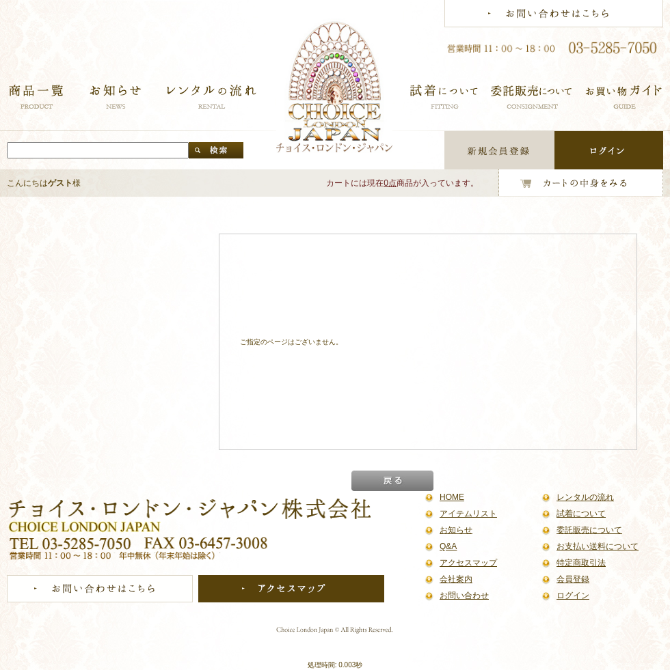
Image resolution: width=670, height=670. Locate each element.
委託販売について (589, 530)
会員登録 (573, 579)
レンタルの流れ (585, 497)
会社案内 (456, 579)
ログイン (573, 595)
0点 (390, 183)
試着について (581, 513)
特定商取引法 (581, 563)
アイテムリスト (468, 513)
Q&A (448, 546)
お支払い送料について (598, 546)
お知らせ (456, 530)
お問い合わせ (464, 595)
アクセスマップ (468, 563)
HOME (452, 497)
